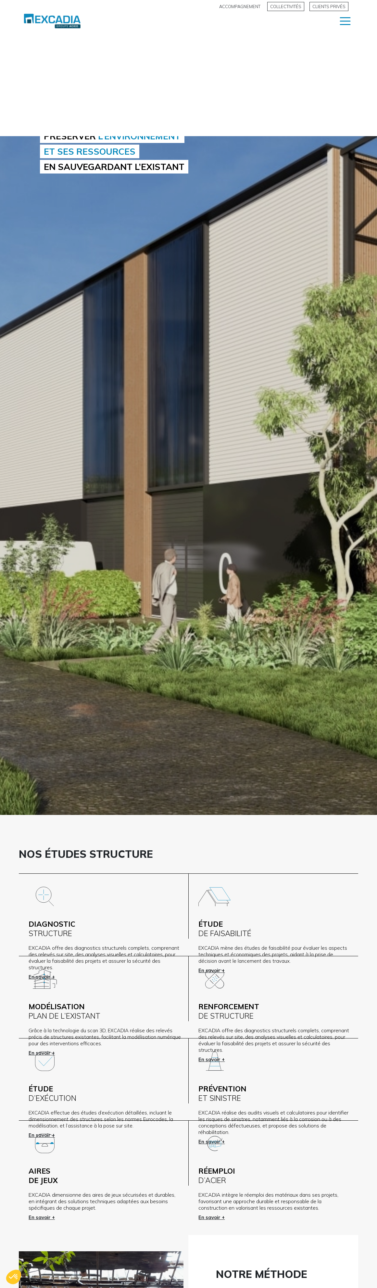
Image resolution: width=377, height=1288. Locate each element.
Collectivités (285, 6)
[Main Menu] (345, 27)
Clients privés (329, 6)
